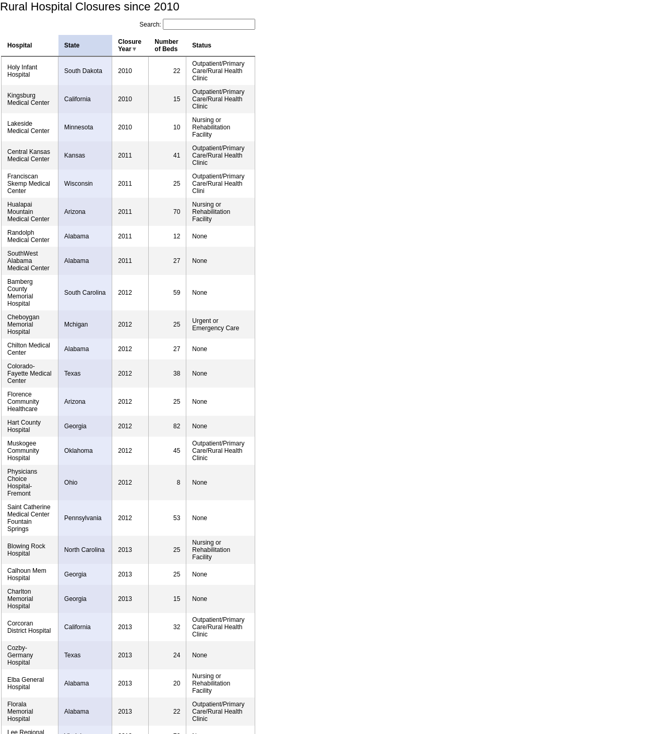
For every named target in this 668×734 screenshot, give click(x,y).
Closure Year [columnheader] (129, 45)
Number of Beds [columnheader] (166, 45)
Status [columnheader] (201, 45)
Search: (197, 24)
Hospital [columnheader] (19, 45)
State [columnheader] (71, 45)
